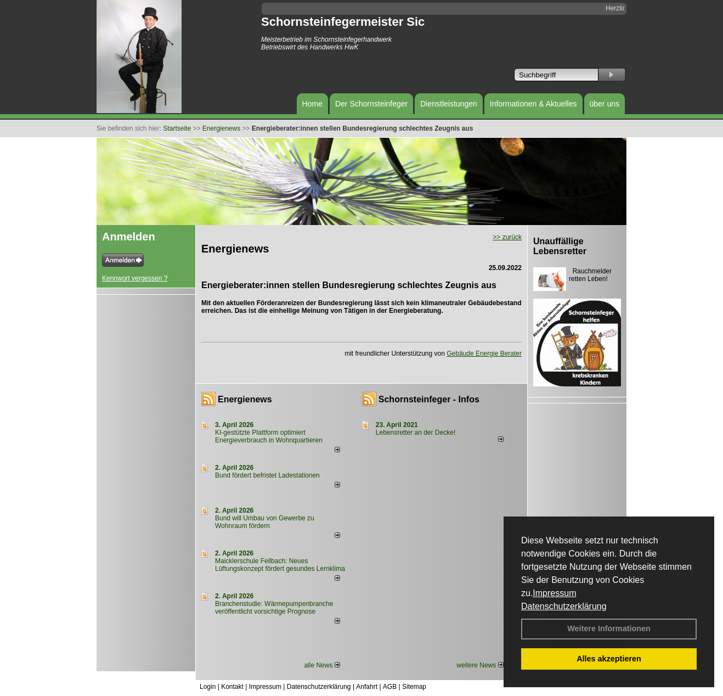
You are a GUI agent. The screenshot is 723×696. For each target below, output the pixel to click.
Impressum (554, 593)
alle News (322, 665)
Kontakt (232, 687)
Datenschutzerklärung (564, 606)
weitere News (479, 665)
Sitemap (414, 687)
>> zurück (507, 237)
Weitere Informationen (609, 628)
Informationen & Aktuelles (533, 103)
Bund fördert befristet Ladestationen (267, 475)
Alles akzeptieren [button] (609, 658)
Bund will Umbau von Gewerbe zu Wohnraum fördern (264, 522)
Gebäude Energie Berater (484, 353)
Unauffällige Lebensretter (559, 246)
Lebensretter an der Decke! (415, 432)
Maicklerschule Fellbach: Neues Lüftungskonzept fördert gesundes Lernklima (280, 564)
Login (208, 687)
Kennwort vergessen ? (134, 278)
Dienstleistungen (448, 103)
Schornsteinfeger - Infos (429, 399)
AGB (390, 687)
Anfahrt (366, 687)
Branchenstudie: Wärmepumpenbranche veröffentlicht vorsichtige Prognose (274, 607)
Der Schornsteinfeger (371, 103)
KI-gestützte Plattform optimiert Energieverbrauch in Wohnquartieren (269, 436)
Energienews (245, 399)
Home (312, 103)
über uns (604, 103)
